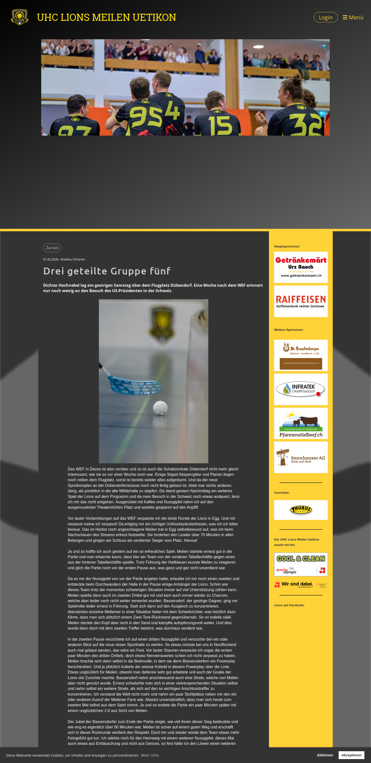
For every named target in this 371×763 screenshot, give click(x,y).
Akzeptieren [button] (352, 755)
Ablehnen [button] (325, 755)
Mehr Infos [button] (150, 755)
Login (326, 17)
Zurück (52, 247)
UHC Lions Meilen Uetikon (106, 17)
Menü (353, 17)
